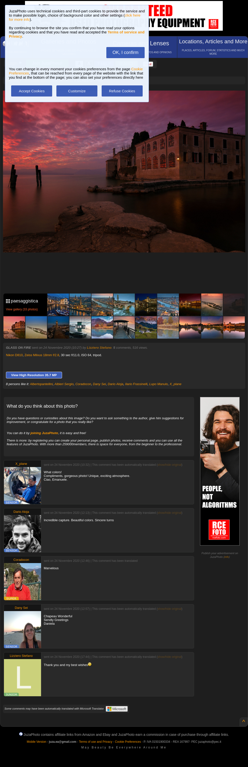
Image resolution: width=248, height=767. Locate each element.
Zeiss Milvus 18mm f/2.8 (41, 355)
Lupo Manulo (158, 384)
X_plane (175, 384)
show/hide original (169, 465)
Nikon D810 (14, 355)
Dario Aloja (115, 384)
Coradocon (83, 384)
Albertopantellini (41, 384)
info (227, 556)
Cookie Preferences (128, 741)
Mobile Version (36, 741)
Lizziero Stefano (99, 347)
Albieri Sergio (63, 384)
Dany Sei (99, 384)
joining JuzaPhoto (44, 433)
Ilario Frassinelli (136, 384)
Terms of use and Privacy (95, 741)
